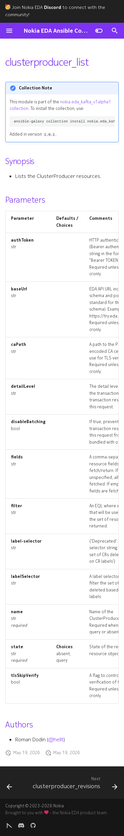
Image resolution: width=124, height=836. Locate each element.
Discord (52, 7)
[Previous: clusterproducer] (9, 784)
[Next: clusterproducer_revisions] (74, 784)
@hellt (55, 739)
